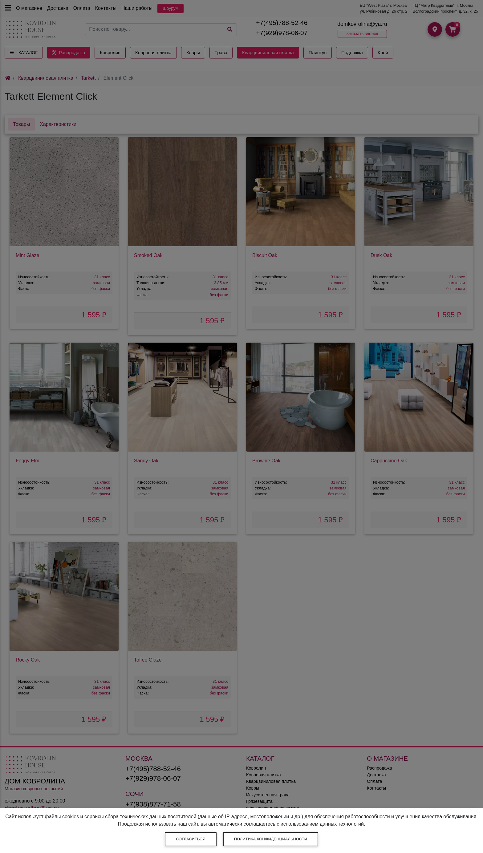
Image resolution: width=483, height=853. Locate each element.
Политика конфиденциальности (270, 839)
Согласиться (190, 839)
